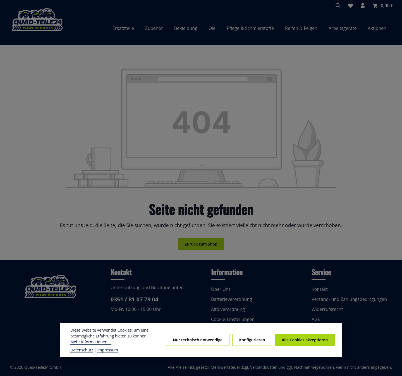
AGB (316, 319)
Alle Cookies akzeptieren (305, 339)
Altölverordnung (226, 309)
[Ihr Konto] (362, 5)
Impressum (104, 350)
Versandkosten (270, 367)
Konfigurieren (253, 339)
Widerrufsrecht (326, 309)
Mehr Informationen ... (89, 341)
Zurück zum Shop (201, 244)
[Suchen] (338, 5)
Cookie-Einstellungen (232, 319)
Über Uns (220, 289)
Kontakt (319, 289)
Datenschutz (81, 350)
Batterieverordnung (230, 299)
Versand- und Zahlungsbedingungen (348, 299)
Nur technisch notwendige (199, 339)
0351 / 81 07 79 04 (134, 300)
